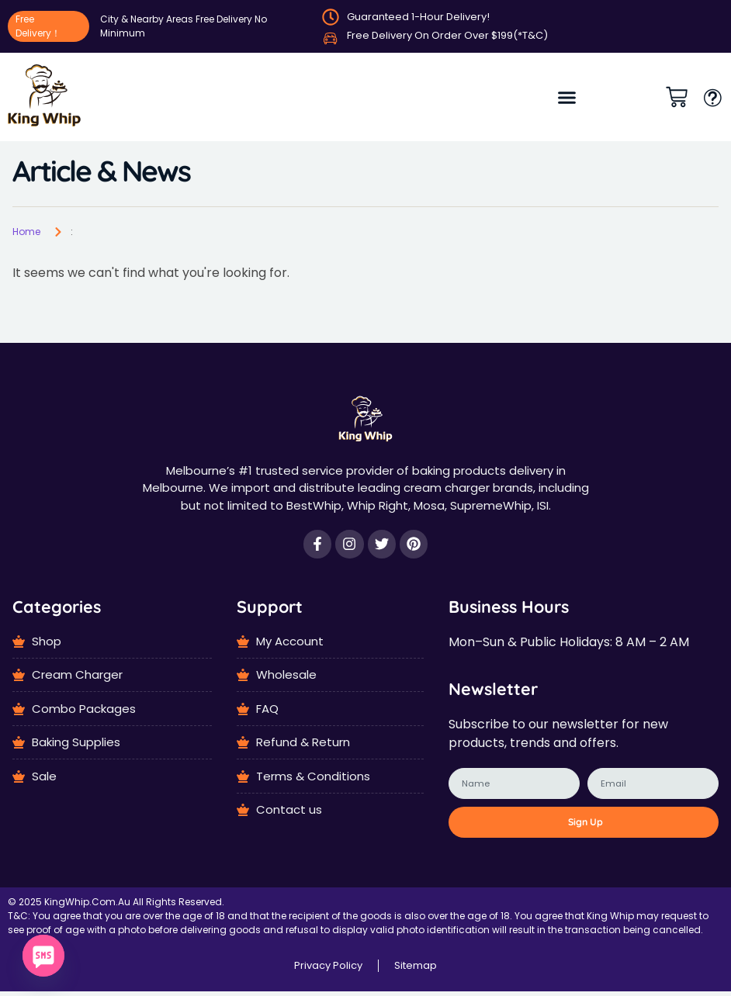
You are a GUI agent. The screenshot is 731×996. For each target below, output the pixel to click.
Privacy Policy (328, 970)
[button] (566, 97)
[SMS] (43, 956)
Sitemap (415, 970)
